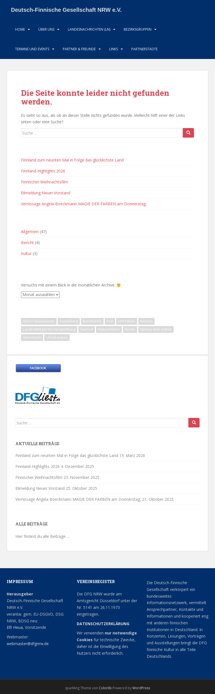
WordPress (141, 688)
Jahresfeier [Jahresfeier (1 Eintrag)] (126, 321)
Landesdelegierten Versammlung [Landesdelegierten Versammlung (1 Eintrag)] (49, 329)
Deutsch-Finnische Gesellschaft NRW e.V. (66, 10)
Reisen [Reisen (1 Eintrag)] (130, 329)
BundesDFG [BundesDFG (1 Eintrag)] (92, 321)
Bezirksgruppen (137, 29)
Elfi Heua (15, 627)
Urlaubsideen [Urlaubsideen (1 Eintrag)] (57, 337)
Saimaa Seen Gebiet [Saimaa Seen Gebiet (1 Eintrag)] (156, 329)
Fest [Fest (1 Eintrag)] (110, 321)
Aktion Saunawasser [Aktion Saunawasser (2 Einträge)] (39, 321)
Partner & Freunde (79, 49)
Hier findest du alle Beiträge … (42, 536)
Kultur (26, 253)
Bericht (27, 242)
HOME (20, 29)
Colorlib (105, 688)
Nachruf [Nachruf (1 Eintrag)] (86, 329)
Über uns (46, 29)
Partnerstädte (144, 49)
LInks (113, 49)
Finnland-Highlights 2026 (43, 171)
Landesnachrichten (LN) (89, 29)
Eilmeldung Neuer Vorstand (45, 192)
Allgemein (30, 231)
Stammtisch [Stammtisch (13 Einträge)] (32, 337)
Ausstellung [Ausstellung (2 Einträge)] (69, 321)
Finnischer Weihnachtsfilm (44, 182)
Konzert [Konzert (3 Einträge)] (146, 321)
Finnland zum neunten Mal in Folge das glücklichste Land (72, 160)
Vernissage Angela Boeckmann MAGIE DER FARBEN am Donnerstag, (84, 203)
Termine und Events (32, 49)
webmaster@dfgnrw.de (28, 643)
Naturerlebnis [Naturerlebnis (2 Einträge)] (109, 329)
